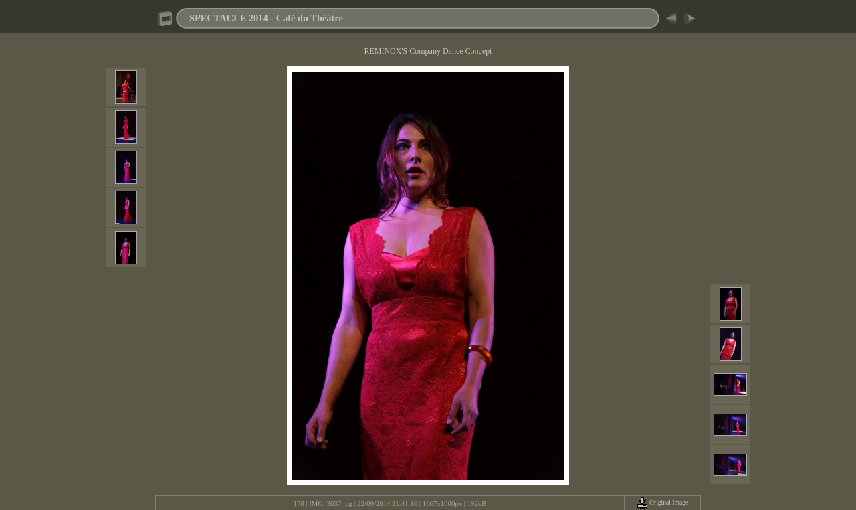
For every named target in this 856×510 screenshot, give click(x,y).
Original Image (663, 502)
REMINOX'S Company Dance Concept (428, 51)
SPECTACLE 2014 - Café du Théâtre (266, 18)
